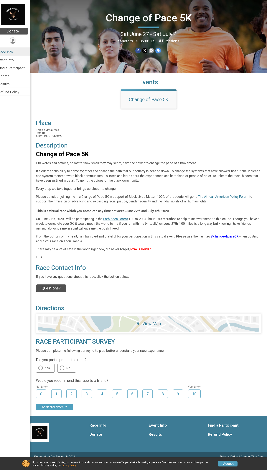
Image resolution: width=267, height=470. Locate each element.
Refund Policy (13, 92)
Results (8, 84)
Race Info (10, 52)
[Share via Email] (153, 50)
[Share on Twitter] (147, 50)
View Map (151, 330)
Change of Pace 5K (151, 18)
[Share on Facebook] (140, 50)
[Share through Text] (160, 50)
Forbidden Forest (120, 225)
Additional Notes (59, 413)
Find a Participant (16, 68)
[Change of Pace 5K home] (18, 14)
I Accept (228, 464)
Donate (17, 31)
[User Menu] (17, 40)
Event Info (11, 60)
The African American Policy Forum (228, 203)
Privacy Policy (69, 465)
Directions (173, 40)
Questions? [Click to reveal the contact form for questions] (55, 294)
